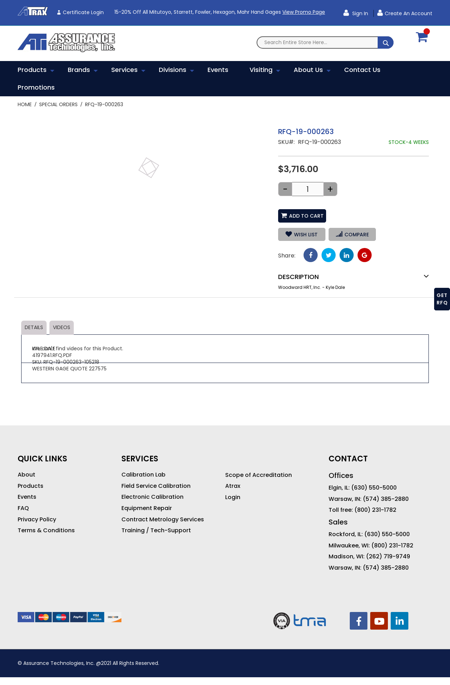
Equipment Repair (146, 508)
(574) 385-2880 (386, 499)
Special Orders (58, 104)
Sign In (359, 13)
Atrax (232, 486)
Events (27, 497)
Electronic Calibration (152, 497)
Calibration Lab (143, 475)
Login (232, 497)
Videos (61, 327)
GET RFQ (442, 299)
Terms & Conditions (46, 530)
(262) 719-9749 (388, 556)
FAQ (23, 508)
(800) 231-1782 (375, 510)
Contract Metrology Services (162, 519)
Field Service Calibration (156, 486)
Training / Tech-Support (156, 530)
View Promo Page (303, 12)
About (26, 475)
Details (34, 327)
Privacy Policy (37, 519)
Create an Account (408, 13)
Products (30, 486)
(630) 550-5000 (374, 488)
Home (25, 104)
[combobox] (325, 42)
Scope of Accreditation (258, 475)
